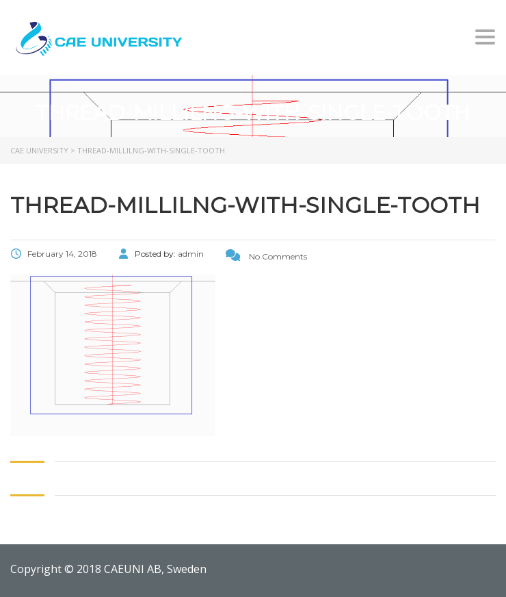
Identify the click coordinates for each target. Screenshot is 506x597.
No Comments (266, 256)
